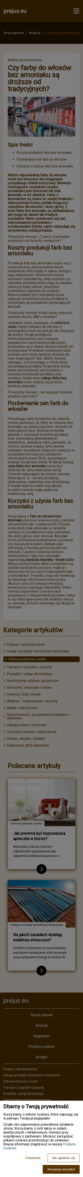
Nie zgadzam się (63, 1158)
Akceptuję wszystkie (61, 1169)
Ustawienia (32, 1158)
